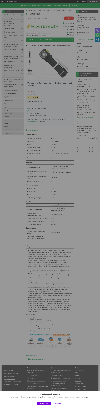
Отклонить (58, 403)
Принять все (44, 403)
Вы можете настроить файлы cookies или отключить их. (49, 399)
